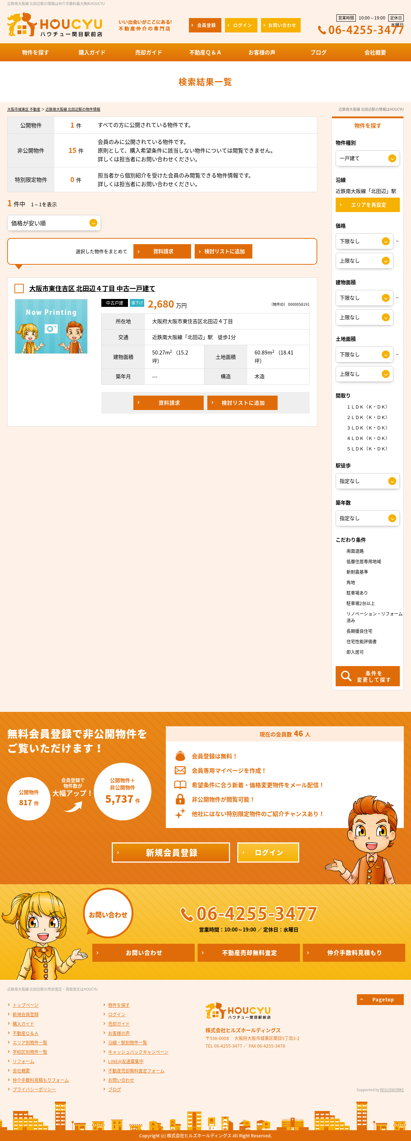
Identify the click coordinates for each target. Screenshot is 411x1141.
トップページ (26, 1005)
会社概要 (21, 1070)
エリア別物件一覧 (30, 1042)
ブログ (114, 1089)
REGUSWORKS (392, 1089)
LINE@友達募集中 (125, 1061)
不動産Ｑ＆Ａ (26, 1033)
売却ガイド (119, 1024)
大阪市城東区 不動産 (23, 109)
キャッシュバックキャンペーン (138, 1052)
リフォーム (23, 1061)
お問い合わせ (121, 1080)
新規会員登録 (26, 1014)
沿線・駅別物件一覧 (127, 1042)
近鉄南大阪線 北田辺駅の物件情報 (72, 109)
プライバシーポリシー (34, 1089)
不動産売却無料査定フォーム (136, 1070)
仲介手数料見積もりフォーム (41, 1080)
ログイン (116, 1014)
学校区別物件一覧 (30, 1052)
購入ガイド (23, 1024)
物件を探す (119, 1005)
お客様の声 (119, 1033)
